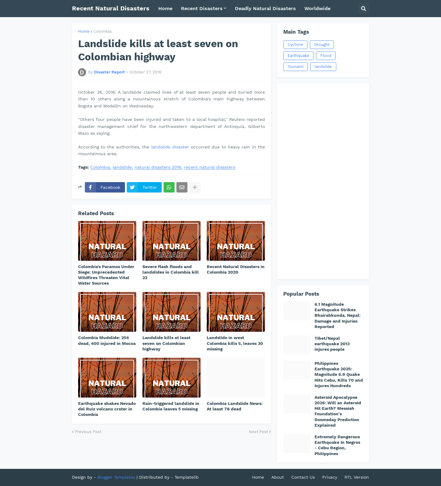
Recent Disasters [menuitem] (202, 8)
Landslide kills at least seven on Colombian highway (166, 343)
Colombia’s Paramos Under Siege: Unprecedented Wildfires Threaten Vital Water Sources (106, 275)
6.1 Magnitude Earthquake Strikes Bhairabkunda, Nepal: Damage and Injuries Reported (337, 315)
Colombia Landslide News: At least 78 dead (234, 406)
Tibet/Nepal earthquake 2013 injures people (332, 344)
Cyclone (295, 44)
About (277, 477)
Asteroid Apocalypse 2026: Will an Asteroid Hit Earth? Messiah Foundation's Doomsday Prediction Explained (338, 411)
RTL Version (357, 477)
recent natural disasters (209, 167)
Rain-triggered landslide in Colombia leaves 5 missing (170, 406)
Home (84, 31)
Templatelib (187, 477)
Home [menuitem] (165, 8)
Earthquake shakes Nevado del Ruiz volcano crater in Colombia (107, 409)
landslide (122, 167)
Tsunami (295, 66)
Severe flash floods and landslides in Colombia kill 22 (170, 272)
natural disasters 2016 (157, 167)
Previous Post (88, 432)
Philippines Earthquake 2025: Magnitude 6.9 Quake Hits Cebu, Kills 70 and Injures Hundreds (339, 374)
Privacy (329, 477)
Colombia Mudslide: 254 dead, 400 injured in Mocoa (107, 340)
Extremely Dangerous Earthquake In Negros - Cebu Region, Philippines (337, 445)
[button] (363, 8)
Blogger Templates (116, 477)
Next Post (258, 432)
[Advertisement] (323, 181)
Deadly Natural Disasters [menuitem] (265, 8)
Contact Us (303, 477)
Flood (325, 55)
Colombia (102, 31)
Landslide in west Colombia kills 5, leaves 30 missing (235, 343)
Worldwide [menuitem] (317, 8)
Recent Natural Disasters (110, 8)
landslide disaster (170, 146)
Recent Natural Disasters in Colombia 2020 (236, 269)
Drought (322, 44)
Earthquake (298, 55)
